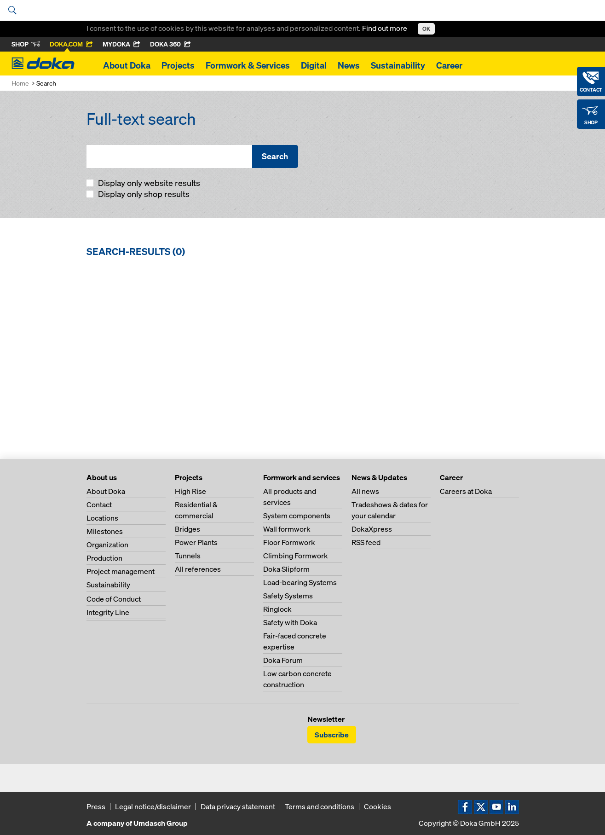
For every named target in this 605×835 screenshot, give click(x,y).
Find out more (385, 28)
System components (296, 515)
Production (104, 558)
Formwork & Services (248, 65)
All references (198, 569)
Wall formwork (287, 529)
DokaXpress (371, 529)
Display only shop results (143, 194)
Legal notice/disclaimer (153, 806)
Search (275, 156)
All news (365, 491)
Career (449, 65)
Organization (107, 544)
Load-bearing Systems (300, 582)
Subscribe (332, 735)
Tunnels (188, 556)
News (349, 65)
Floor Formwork (289, 542)
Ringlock (277, 609)
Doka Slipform (286, 569)
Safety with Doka (290, 622)
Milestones (104, 531)
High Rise (190, 491)
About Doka (126, 65)
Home (20, 83)
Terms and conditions (319, 806)
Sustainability (398, 65)
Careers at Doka (466, 491)
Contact (99, 504)
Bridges (187, 529)
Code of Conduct (113, 599)
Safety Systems (288, 596)
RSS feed (365, 542)
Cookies (377, 806)
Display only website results (148, 183)
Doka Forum (283, 660)
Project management (120, 571)
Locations (102, 518)
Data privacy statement (238, 806)
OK (426, 28)
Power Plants (196, 542)
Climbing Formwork (295, 556)
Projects (178, 65)
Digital (314, 65)
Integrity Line (107, 612)
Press (95, 806)
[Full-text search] (169, 156)
